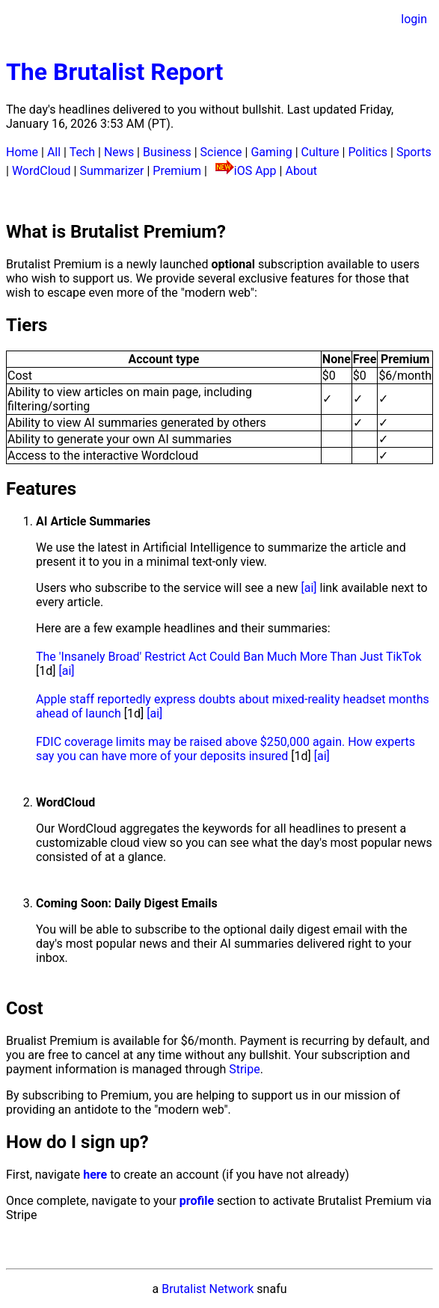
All (54, 152)
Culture (320, 152)
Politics (367, 152)
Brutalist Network (208, 1289)
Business (167, 152)
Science (221, 152)
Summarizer (111, 171)
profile (196, 1201)
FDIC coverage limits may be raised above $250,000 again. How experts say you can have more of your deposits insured (225, 749)
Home (22, 152)
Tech (82, 152)
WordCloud (41, 171)
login (414, 19)
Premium (177, 171)
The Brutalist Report (114, 72)
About (301, 171)
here (95, 1174)
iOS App (255, 171)
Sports (414, 152)
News (119, 152)
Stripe (244, 1069)
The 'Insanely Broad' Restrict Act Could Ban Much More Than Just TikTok (229, 657)
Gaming (271, 152)
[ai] (308, 588)
